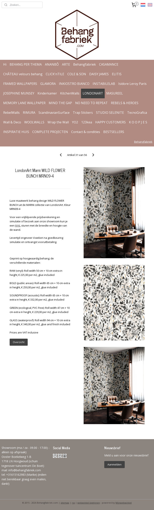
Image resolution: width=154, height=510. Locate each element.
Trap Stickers (83, 112)
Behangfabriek (84, 64)
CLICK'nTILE (55, 74)
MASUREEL (114, 93)
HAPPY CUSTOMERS (110, 122)
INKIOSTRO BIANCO (74, 83)
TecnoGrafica (137, 112)
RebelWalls (11, 112)
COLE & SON (76, 74)
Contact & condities (85, 132)
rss (73, 502)
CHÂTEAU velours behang (23, 74)
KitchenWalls (69, 93)
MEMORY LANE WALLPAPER (24, 103)
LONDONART (93, 93)
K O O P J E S (138, 122)
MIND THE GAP (60, 103)
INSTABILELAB (104, 83)
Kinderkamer (47, 93)
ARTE (66, 64)
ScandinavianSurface (54, 112)
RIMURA (29, 112)
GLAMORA (48, 83)
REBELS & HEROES (124, 103)
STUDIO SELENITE (110, 112)
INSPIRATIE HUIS (16, 132)
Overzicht (18, 342)
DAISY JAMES (99, 74)
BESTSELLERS (113, 132)
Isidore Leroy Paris (132, 83)
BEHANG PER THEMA (26, 64)
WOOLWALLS (34, 122)
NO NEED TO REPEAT (91, 103)
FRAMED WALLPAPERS (20, 83)
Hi (4, 64)
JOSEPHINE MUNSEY (18, 93)
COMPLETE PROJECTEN (50, 132)
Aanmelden (114, 464)
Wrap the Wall (58, 122)
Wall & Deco (12, 122)
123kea (86, 122)
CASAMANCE (108, 64)
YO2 (75, 122)
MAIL (18, 225)
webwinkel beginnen (88, 502)
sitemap (65, 502)
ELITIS (117, 74)
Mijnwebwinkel (124, 502)
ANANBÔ (52, 64)
